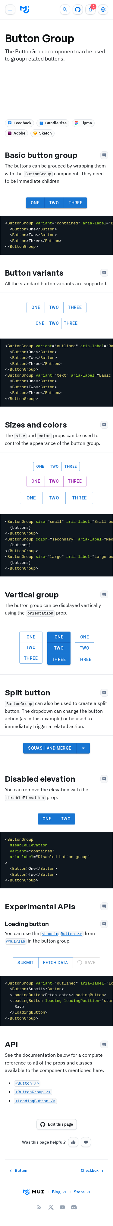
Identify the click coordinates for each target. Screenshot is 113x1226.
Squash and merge (49, 748)
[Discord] (73, 1207)
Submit (25, 963)
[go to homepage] (24, 9)
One (35, 203)
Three (75, 203)
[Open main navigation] (10, 9)
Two (54, 203)
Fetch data (56, 963)
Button (17, 1170)
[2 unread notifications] (90, 9)
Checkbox (93, 1170)
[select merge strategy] (83, 748)
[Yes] (73, 1142)
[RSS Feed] (39, 1207)
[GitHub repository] (78, 9)
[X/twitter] (50, 1207)
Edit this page (56, 1124)
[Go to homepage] (33, 1191)
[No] (86, 1142)
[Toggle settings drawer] (103, 9)
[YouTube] (62, 1207)
